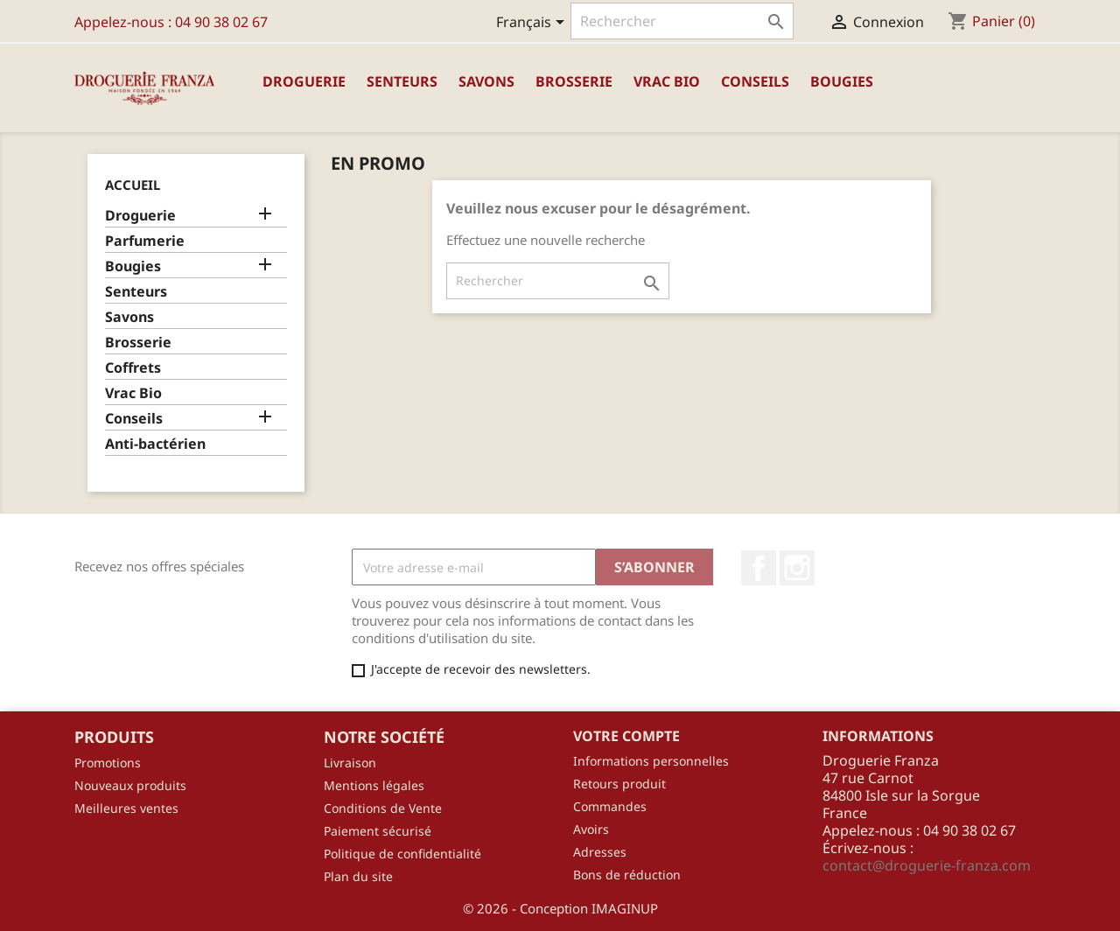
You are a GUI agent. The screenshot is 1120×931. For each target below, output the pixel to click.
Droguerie (304, 81)
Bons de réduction (627, 874)
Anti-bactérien (155, 444)
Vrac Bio (667, 81)
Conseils (755, 81)
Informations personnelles (651, 760)
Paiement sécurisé (377, 830)
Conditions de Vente (383, 808)
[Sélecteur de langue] (533, 23)
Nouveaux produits (130, 785)
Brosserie (574, 81)
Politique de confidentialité (402, 853)
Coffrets (133, 368)
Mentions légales (374, 785)
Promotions (107, 762)
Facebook (758, 567)
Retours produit (619, 783)
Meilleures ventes (126, 808)
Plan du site (358, 876)
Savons (486, 81)
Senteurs (402, 81)
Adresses (599, 852)
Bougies (841, 81)
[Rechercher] (682, 21)
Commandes (610, 806)
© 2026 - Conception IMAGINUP (560, 908)
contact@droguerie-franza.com (926, 865)
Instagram (797, 567)
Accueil (132, 184)
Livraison (350, 762)
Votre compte (626, 736)
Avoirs (591, 829)
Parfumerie (145, 241)
